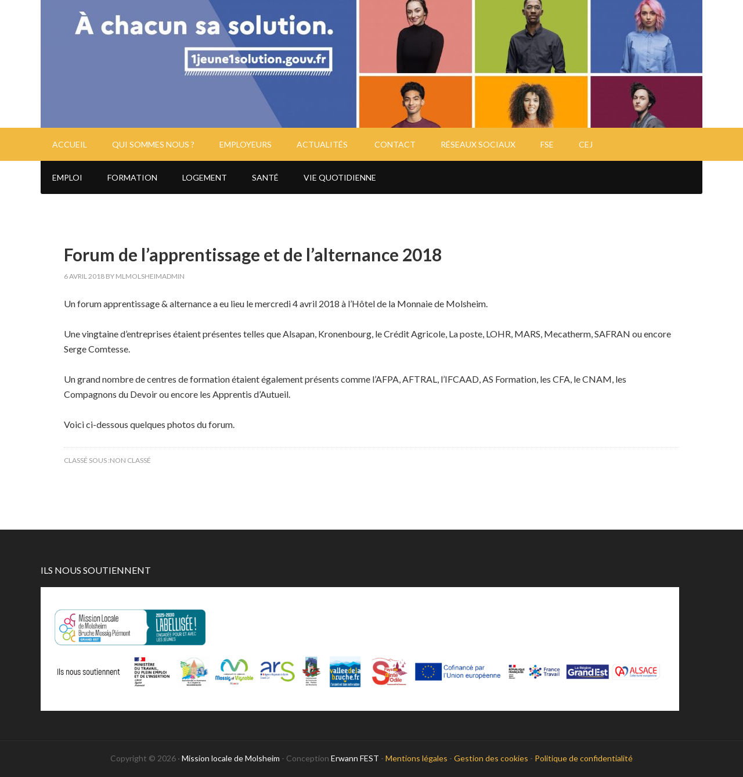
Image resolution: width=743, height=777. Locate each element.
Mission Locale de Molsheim (371, 64)
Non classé (130, 460)
